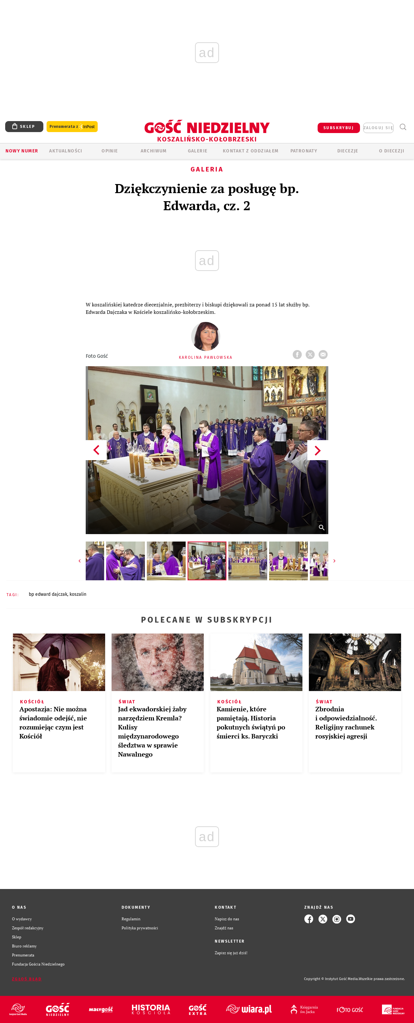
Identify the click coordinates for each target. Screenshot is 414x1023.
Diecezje (347, 151)
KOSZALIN (78, 594)
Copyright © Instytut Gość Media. (331, 979)
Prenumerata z (72, 126)
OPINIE (110, 151)
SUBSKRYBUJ (338, 128)
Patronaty (304, 151)
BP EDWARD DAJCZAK (48, 594)
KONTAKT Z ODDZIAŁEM (251, 151)
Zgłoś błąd (27, 979)
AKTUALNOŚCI (65, 151)
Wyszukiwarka (403, 127)
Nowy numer (21, 151)
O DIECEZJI (391, 151)
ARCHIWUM (154, 151)
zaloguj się (378, 128)
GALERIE (198, 151)
